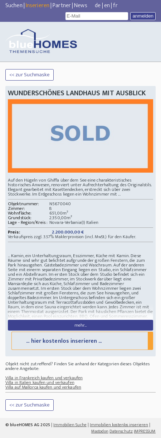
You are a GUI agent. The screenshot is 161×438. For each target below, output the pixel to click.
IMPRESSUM (145, 431)
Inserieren (37, 5)
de (98, 5)
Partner (62, 5)
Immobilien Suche (70, 424)
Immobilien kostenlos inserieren (119, 424)
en (107, 5)
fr (115, 5)
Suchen (14, 5)
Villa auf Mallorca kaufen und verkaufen (43, 387)
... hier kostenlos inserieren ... (64, 341)
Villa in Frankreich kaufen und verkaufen (44, 378)
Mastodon (99, 431)
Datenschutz (121, 431)
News (80, 5)
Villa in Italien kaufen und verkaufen (39, 382)
